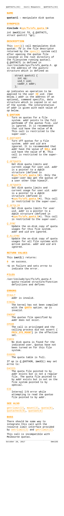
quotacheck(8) (16, 474)
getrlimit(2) (15, 470)
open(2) (35, 56)
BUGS (10, 481)
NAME (10, 13)
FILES (11, 317)
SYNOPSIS (13, 25)
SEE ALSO (13, 465)
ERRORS (11, 335)
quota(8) (47, 470)
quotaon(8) (35, 474)
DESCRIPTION (15, 45)
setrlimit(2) (19, 495)
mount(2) (32, 470)
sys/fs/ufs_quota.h (34, 30)
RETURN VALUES (17, 292)
